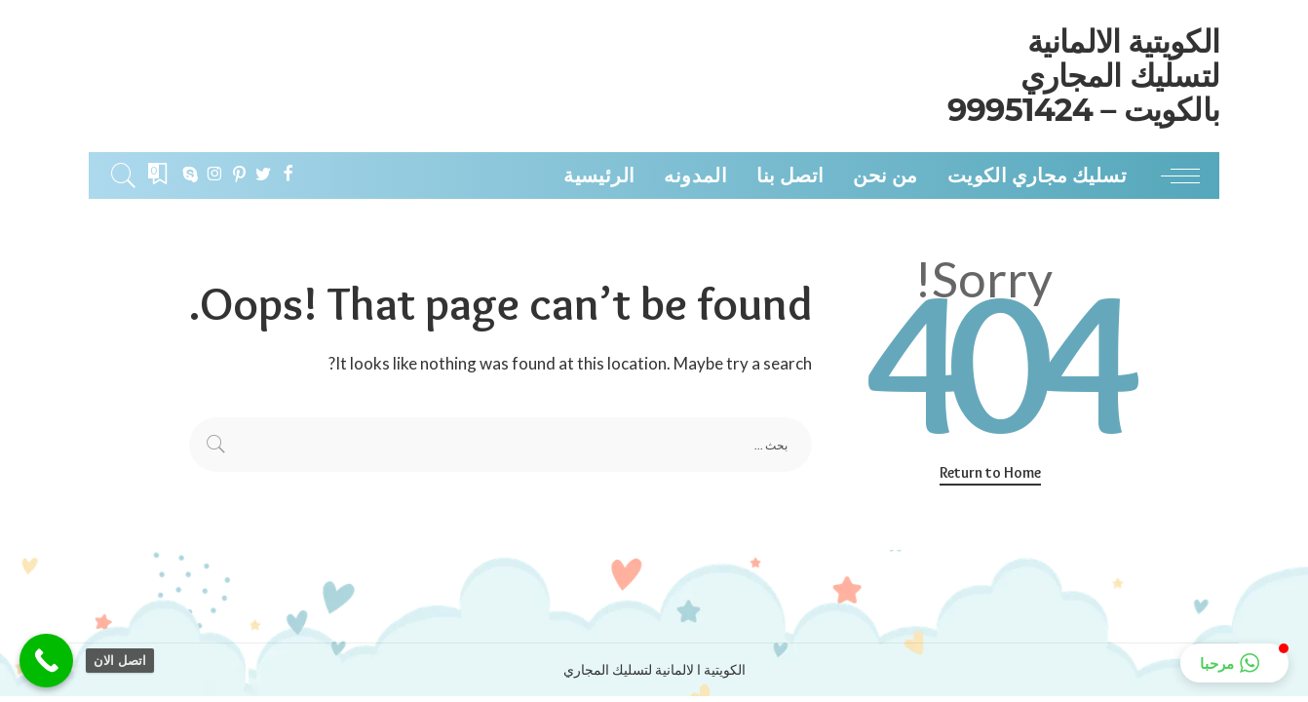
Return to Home (990, 472)
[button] (1234, 663)
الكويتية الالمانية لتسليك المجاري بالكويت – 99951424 (1083, 75)
